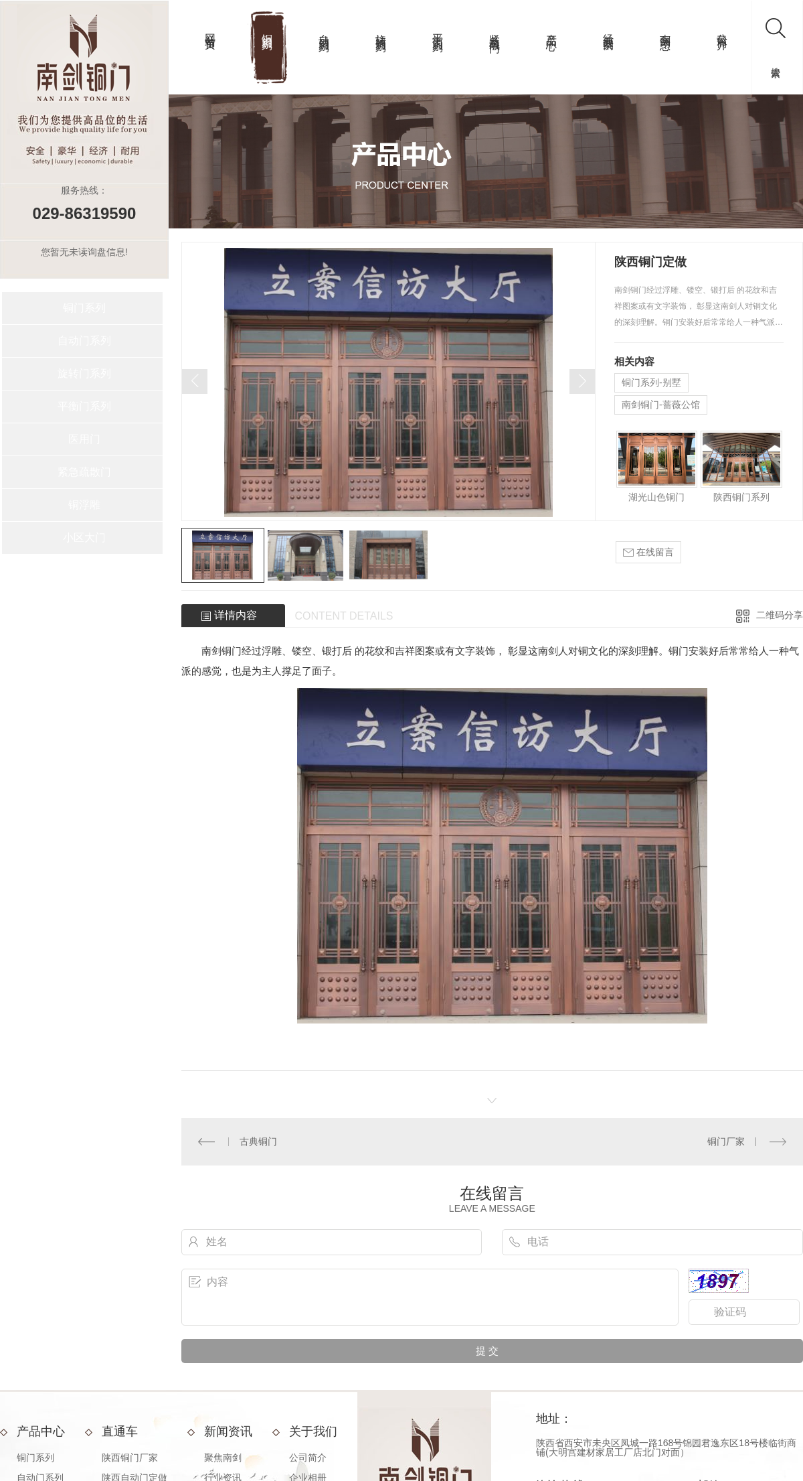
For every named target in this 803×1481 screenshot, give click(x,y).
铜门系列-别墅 (651, 382)
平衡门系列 (438, 30)
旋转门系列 (381, 30)
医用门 (84, 439)
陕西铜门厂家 (130, 1457)
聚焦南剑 (223, 1457)
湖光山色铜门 (656, 497)
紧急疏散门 (495, 30)
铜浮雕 (84, 504)
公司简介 (722, 29)
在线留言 (648, 552)
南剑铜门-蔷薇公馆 (661, 404)
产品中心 (551, 29)
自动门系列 (324, 30)
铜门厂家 (726, 1141)
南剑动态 (665, 29)
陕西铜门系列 (741, 497)
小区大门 (84, 537)
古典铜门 (258, 1141)
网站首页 (210, 29)
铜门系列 (267, 29)
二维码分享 (779, 615)
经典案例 (608, 29)
